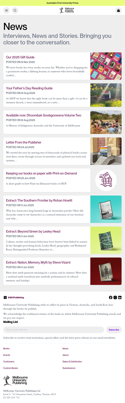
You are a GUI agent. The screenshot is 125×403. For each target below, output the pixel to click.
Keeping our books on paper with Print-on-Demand (41, 173)
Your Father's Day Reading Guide (29, 88)
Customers (8, 361)
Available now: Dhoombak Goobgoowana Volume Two (43, 115)
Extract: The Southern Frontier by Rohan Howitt (39, 200)
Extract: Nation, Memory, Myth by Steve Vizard (38, 262)
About (65, 355)
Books (6, 348)
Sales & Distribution (72, 361)
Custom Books (10, 368)
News (65, 348)
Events (6, 355)
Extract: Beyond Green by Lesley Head (33, 231)
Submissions (68, 368)
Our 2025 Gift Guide (20, 57)
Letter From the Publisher (23, 142)
